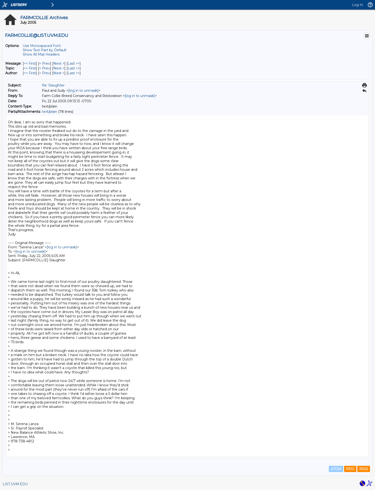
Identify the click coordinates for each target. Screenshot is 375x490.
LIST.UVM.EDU (15, 484)
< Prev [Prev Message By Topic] (44, 68)
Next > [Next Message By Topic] (58, 68)
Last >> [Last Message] (74, 63)
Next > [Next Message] (58, 63)
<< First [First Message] (30, 63)
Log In (357, 5)
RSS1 (350, 469)
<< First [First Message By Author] (30, 73)
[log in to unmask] (83, 90)
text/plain (49, 111)
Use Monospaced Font (42, 46)
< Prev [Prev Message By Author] (44, 73)
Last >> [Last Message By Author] (74, 73)
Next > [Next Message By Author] (58, 73)
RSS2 (363, 469)
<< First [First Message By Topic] (30, 68)
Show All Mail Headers (41, 54)
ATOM (336, 469)
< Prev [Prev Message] (44, 63)
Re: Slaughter (53, 85)
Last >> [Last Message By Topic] (74, 68)
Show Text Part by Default (44, 50)
